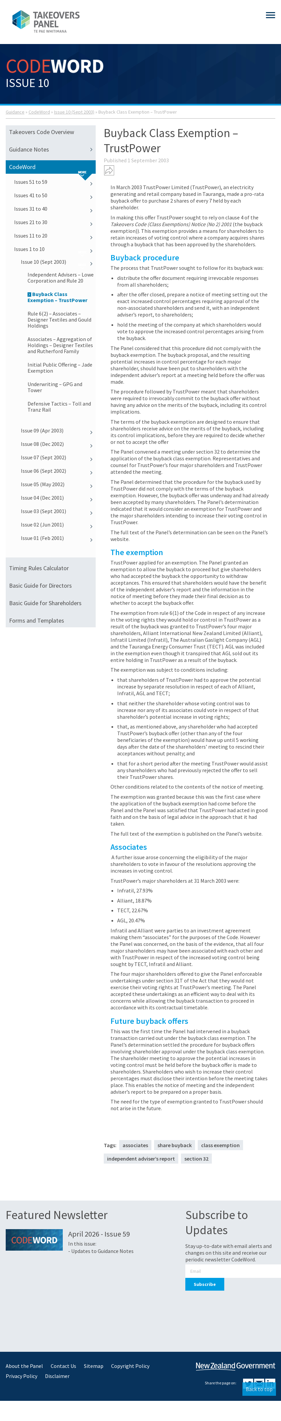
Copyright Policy (130, 1366)
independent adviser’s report (141, 1158)
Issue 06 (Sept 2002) (58, 470)
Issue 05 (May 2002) (58, 484)
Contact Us (63, 1366)
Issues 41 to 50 (55, 195)
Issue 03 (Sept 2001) (58, 511)
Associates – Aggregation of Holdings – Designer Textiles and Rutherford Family (60, 345)
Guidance (15, 112)
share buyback (174, 1145)
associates (135, 1145)
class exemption (220, 1145)
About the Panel (24, 1366)
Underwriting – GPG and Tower (55, 387)
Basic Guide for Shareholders (45, 603)
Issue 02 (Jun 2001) (58, 524)
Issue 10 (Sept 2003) (74, 112)
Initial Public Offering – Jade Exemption (60, 367)
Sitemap (93, 1366)
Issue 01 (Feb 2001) (58, 538)
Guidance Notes (52, 149)
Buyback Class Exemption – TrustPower (57, 297)
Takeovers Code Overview (41, 132)
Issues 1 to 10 (55, 249)
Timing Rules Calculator (39, 568)
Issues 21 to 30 (55, 222)
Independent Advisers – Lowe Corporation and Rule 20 (61, 277)
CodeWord (39, 112)
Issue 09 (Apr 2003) (58, 430)
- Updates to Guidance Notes (101, 1251)
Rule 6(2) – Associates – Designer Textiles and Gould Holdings (59, 319)
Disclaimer (57, 1376)
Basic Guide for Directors (40, 585)
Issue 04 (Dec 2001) (58, 497)
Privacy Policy (21, 1376)
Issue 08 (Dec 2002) (58, 444)
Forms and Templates (36, 620)
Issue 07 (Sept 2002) (58, 457)
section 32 (196, 1158)
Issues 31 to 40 (55, 208)
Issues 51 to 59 (55, 181)
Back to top (259, 1389)
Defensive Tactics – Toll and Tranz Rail (59, 406)
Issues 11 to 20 (55, 235)
